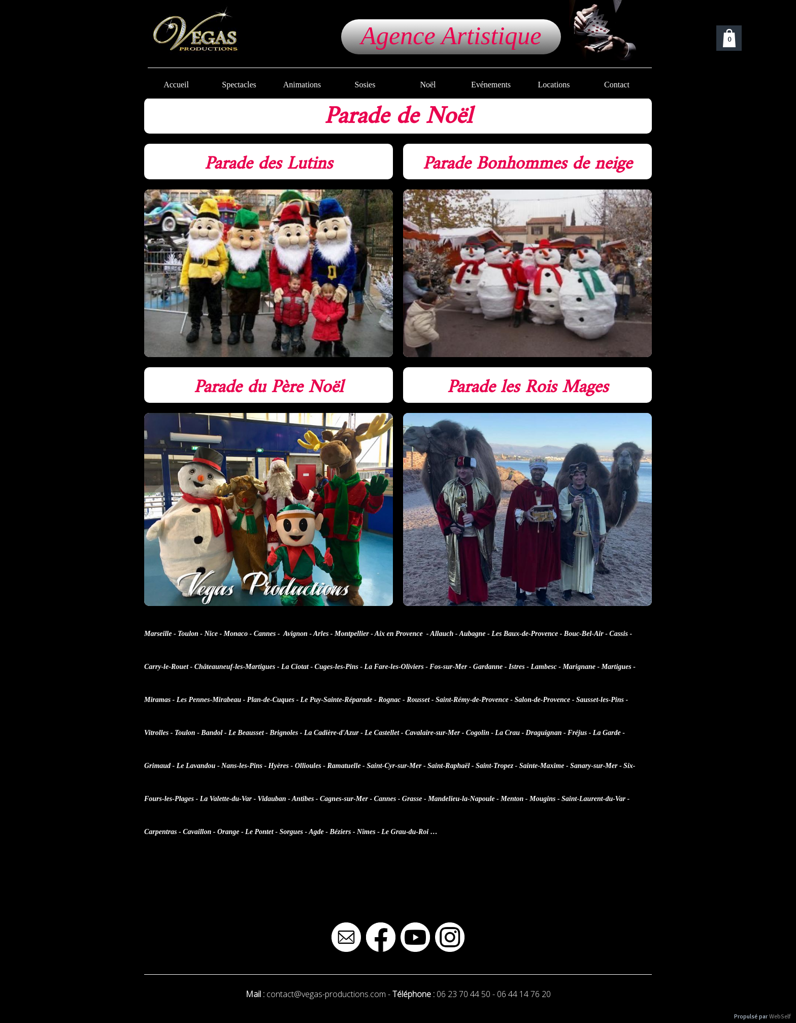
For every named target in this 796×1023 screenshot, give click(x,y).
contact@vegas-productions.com (326, 994)
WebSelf (780, 1016)
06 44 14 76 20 (524, 994)
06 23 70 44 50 (463, 994)
